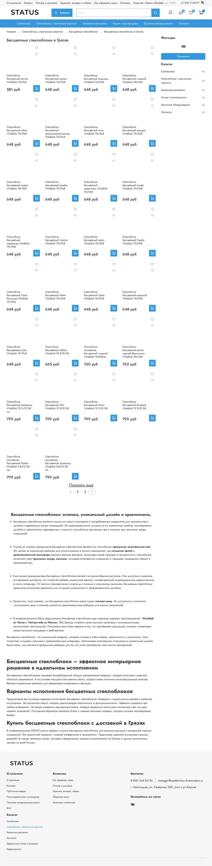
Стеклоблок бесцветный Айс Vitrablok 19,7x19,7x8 (57, 405)
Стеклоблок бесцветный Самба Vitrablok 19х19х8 (133, 240)
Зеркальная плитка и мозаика (22, 843)
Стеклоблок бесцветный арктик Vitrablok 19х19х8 (56, 78)
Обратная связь (61, 796)
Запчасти (184, 23)
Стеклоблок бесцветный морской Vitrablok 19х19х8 (134, 295)
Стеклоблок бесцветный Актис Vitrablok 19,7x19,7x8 (96, 405)
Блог (9, 808)
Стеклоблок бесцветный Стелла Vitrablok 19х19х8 (56, 240)
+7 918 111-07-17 (193, 3)
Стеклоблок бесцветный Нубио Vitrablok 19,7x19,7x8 (57, 350)
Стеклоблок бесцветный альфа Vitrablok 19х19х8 (133, 185)
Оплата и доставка (46, 3)
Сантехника (23, 23)
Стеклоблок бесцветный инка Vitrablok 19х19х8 (94, 130)
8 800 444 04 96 (142, 780)
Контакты (125, 3)
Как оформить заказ (105, 3)
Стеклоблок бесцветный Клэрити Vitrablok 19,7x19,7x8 (134, 405)
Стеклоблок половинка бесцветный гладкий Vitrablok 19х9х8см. (96, 352)
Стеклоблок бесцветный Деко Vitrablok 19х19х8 (94, 240)
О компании (14, 3)
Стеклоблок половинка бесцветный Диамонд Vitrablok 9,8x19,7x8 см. (58, 463)
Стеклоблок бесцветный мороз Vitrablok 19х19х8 (17, 185)
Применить (183, 56)
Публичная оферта (16, 791)
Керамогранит (14, 849)
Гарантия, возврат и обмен (75, 3)
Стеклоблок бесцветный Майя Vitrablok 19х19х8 (55, 295)
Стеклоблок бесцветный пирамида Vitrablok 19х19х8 (18, 242)
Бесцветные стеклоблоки (83, 32)
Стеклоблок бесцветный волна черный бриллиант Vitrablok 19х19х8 (133, 352)
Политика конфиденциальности (23, 802)
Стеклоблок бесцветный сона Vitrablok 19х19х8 (17, 350)
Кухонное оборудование (158, 23)
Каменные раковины (95, 23)
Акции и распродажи (125, 23)
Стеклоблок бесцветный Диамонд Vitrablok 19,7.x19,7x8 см (19, 407)
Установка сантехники (64, 802)
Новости (138, 3)
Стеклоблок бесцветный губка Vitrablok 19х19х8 (17, 130)
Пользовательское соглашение (23, 796)
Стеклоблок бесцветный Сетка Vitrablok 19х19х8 (94, 295)
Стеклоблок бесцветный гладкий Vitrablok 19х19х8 (134, 78)
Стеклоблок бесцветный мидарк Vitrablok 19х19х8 (134, 130)
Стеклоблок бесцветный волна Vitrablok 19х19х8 (17, 78)
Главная (11, 32)
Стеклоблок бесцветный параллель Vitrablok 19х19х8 (95, 187)
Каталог (28, 3)
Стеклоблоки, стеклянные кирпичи (56, 23)
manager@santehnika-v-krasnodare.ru (180, 780)
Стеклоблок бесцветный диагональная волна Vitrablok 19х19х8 (57, 132)
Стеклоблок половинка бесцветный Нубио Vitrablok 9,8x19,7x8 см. (18, 463)
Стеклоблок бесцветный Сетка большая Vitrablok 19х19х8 (17, 297)
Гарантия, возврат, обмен (66, 791)
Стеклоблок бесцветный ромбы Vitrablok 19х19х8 (56, 185)
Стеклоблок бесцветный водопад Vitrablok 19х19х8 (96, 78)
